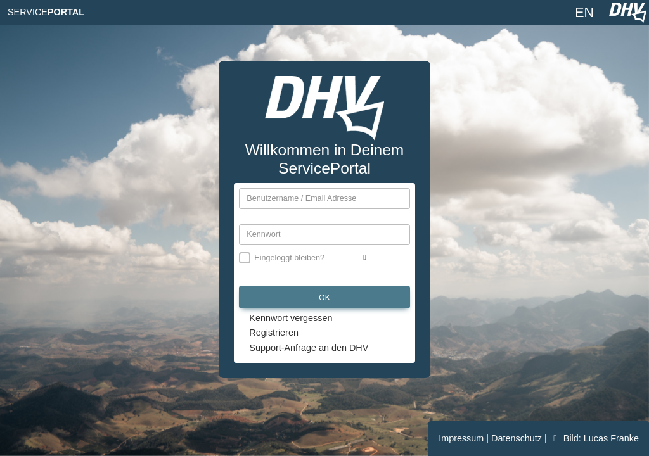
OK (324, 297)
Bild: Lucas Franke (594, 438)
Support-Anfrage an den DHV (308, 348)
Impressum (462, 438)
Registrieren (274, 332)
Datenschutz (517, 438)
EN (584, 12)
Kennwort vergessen (290, 318)
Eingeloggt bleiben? (289, 257)
